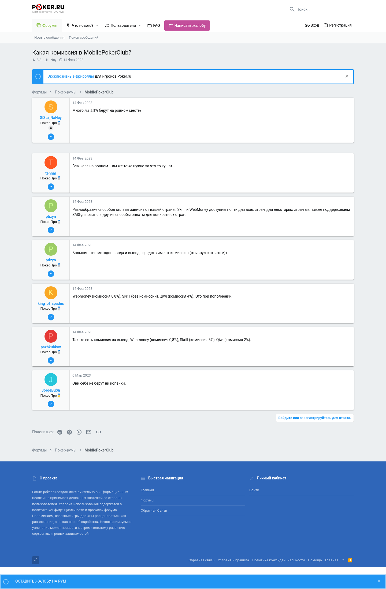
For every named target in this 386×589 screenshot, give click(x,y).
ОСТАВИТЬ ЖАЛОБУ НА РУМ (40, 581)
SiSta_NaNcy (46, 60)
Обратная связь (154, 510)
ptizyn (51, 216)
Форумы (147, 500)
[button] (97, 25)
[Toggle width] (35, 560)
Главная (147, 490)
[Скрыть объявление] (346, 77)
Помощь (315, 560)
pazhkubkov (51, 347)
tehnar (50, 173)
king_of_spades (51, 303)
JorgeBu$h (51, 390)
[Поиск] (320, 9)
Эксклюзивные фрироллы (71, 76)
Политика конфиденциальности (278, 560)
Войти (254, 490)
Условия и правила (233, 560)
